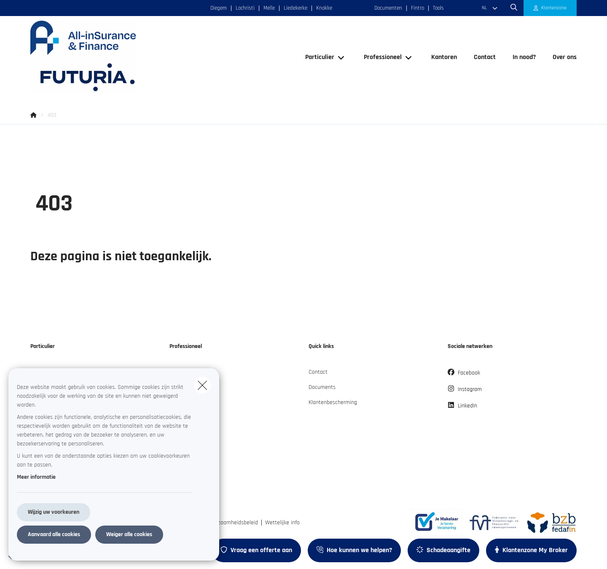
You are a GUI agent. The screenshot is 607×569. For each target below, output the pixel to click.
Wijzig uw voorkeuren (53, 512)
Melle (269, 8)
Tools (438, 8)
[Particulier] (316, 57)
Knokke (324, 8)
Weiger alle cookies (129, 534)
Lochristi (245, 8)
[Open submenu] (341, 57)
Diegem (218, 8)
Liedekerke (295, 8)
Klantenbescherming (333, 402)
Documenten (388, 8)
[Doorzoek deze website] (514, 8)
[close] (202, 385)
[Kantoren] (444, 57)
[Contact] (484, 57)
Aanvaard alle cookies (54, 534)
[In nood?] (524, 57)
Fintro (417, 8)
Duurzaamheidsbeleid (232, 523)
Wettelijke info (282, 523)
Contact (318, 372)
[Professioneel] (379, 57)
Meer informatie (36, 477)
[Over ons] (560, 57)
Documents (322, 387)
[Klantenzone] (550, 8)
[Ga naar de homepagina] (114, 57)
